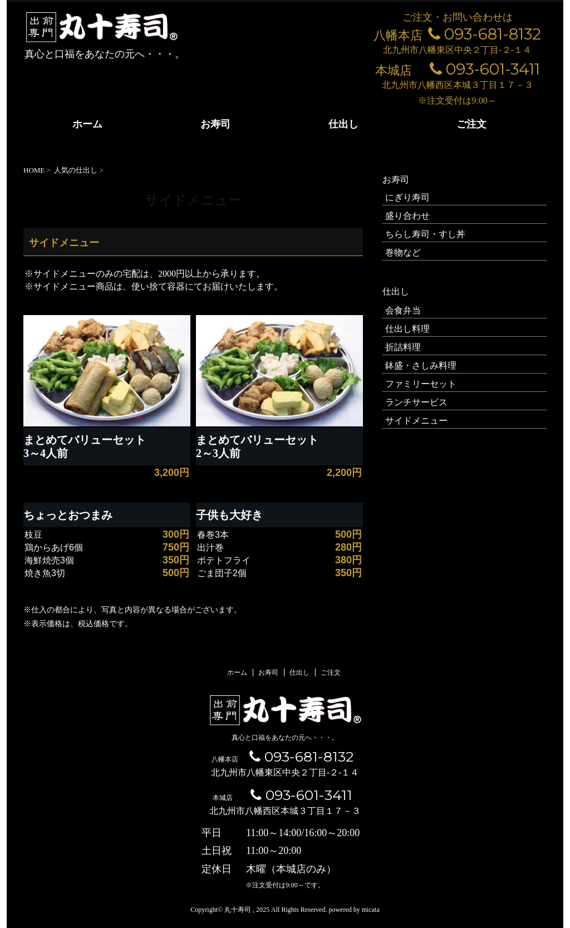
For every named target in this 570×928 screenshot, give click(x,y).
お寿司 (215, 124)
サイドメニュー (416, 420)
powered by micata (353, 910)
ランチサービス (416, 402)
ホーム (87, 124)
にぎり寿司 (407, 197)
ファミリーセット (420, 384)
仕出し (343, 124)
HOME (34, 170)
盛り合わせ (407, 215)
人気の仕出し (75, 170)
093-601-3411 (485, 69)
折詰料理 (403, 347)
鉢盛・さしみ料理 (420, 365)
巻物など (403, 252)
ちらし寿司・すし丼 (425, 234)
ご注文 (471, 124)
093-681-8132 (484, 33)
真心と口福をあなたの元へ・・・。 (285, 738)
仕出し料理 (407, 328)
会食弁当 (403, 310)
